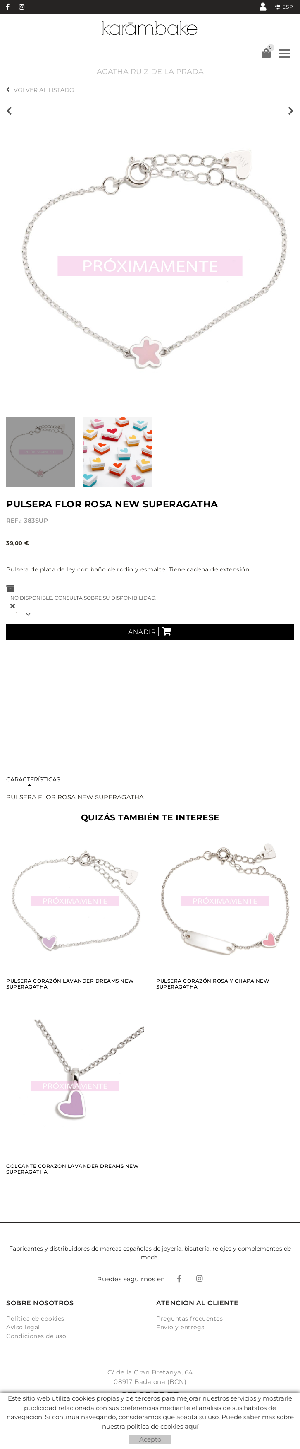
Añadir (150, 631)
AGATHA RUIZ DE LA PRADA (150, 71)
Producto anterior (9, 111)
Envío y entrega (180, 1327)
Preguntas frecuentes (189, 1318)
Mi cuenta (263, 6)
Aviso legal (23, 1327)
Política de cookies (35, 1318)
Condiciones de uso (36, 1336)
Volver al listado (40, 90)
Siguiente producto (291, 111)
